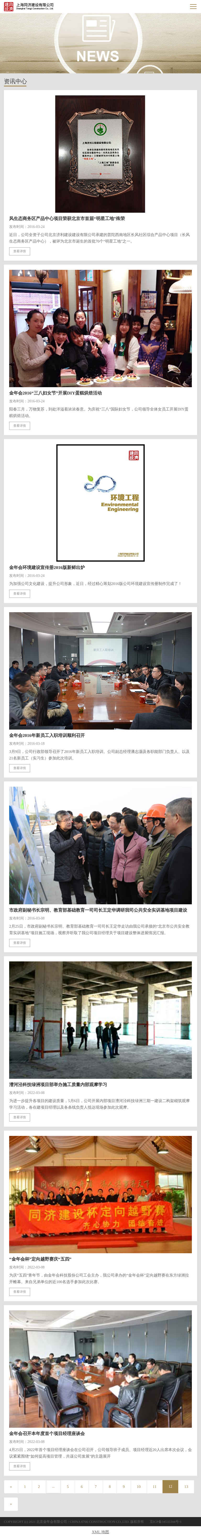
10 (139, 1487)
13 (186, 1487)
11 (155, 1487)
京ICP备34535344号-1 (166, 1522)
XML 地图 (100, 1532)
